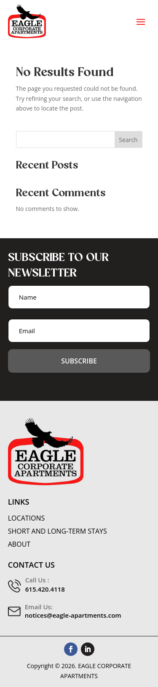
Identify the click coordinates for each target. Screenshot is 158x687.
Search (128, 140)
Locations (26, 518)
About (19, 544)
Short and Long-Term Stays (57, 531)
